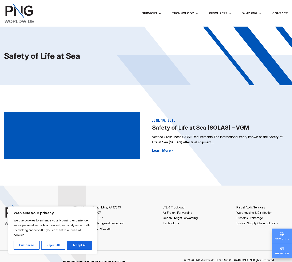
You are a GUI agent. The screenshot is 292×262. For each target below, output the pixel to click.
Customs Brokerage (249, 218)
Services (149, 13)
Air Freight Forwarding (177, 212)
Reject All (53, 245)
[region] (52, 230)
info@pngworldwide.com (107, 223)
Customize (26, 245)
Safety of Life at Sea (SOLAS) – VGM (200, 127)
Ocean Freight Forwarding (180, 218)
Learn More (162, 150)
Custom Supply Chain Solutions (257, 223)
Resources (218, 13)
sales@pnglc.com (99, 228)
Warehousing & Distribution (254, 212)
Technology (183, 13)
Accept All (79, 245)
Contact (280, 13)
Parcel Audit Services (250, 207)
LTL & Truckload (174, 207)
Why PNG (250, 13)
